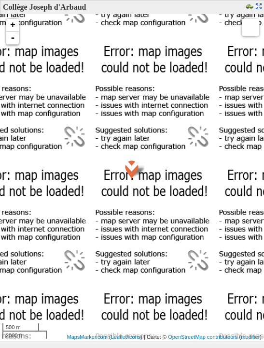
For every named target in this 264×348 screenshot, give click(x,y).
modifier (250, 337)
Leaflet (119, 337)
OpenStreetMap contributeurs (202, 337)
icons (134, 337)
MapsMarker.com (87, 337)
